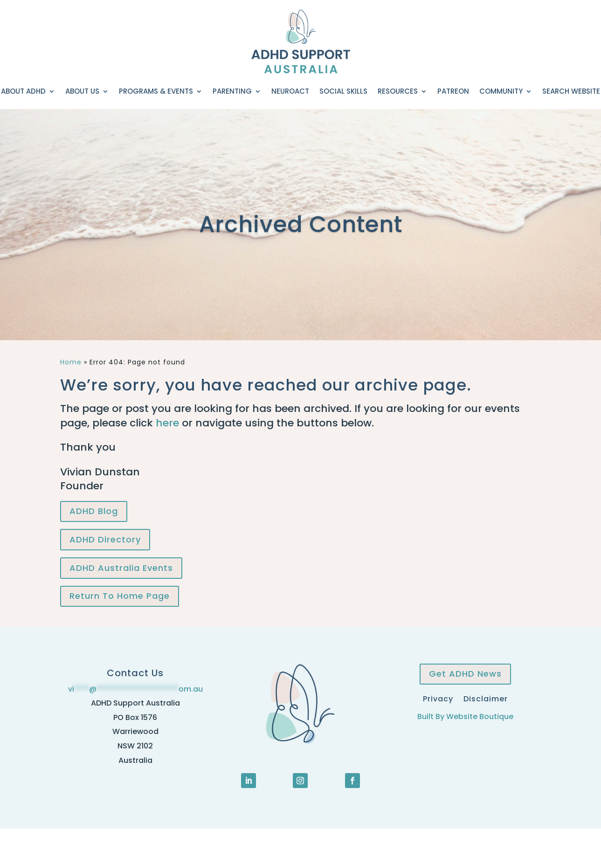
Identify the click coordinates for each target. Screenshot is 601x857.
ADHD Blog (93, 511)
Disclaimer (485, 697)
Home (71, 362)
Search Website (571, 91)
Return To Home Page (119, 596)
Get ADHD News (465, 673)
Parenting (232, 91)
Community (501, 91)
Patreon (453, 91)
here (167, 423)
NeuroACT (290, 91)
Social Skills (343, 91)
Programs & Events (156, 91)
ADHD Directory (105, 539)
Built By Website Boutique (465, 716)
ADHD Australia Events (121, 568)
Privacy (438, 697)
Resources (398, 91)
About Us (82, 91)
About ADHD (23, 91)
